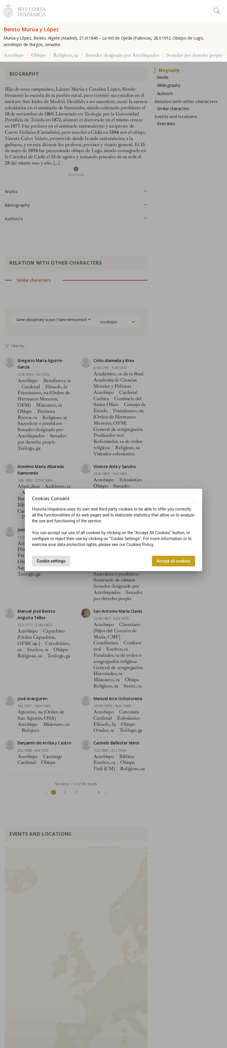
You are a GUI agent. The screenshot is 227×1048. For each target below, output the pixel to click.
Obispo (38, 55)
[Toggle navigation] (216, 10)
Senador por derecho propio (194, 55)
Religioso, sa (65, 55)
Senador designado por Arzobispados (122, 55)
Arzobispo (14, 55)
